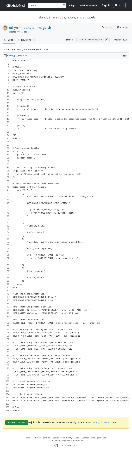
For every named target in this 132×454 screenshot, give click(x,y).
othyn (13, 27)
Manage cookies (98, 437)
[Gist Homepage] (15, 5)
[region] (66, 235)
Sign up (119, 5)
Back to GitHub (88, 5)
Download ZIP (120, 39)
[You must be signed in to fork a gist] (122, 27)
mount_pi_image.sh (35, 27)
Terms (28, 437)
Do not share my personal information (66, 440)
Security (46, 437)
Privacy (37, 437)
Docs (77, 437)
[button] (107, 40)
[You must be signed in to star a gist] (107, 27)
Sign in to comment (106, 422)
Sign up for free (16, 422)
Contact (85, 437)
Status (56, 437)
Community (66, 437)
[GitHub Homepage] (56, 445)
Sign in (106, 5)
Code (8, 39)
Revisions (26, 39)
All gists (73, 5)
